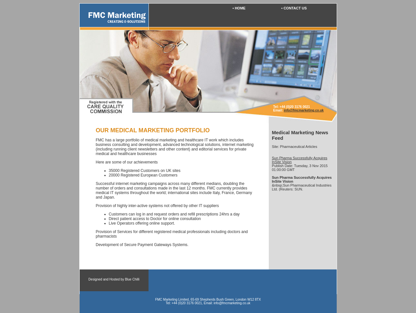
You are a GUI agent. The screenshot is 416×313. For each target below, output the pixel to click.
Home (240, 8)
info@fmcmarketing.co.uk (304, 110)
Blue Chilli (132, 279)
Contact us (294, 8)
